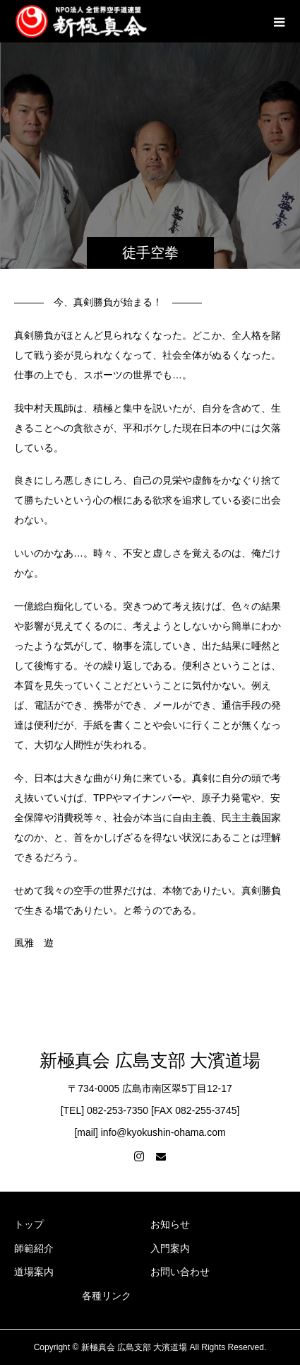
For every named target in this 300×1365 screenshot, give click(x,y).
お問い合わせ (180, 1271)
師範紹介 (34, 1248)
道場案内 (34, 1271)
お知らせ (170, 1224)
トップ (29, 1224)
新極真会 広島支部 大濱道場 (150, 1060)
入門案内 (170, 1248)
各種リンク (106, 1295)
